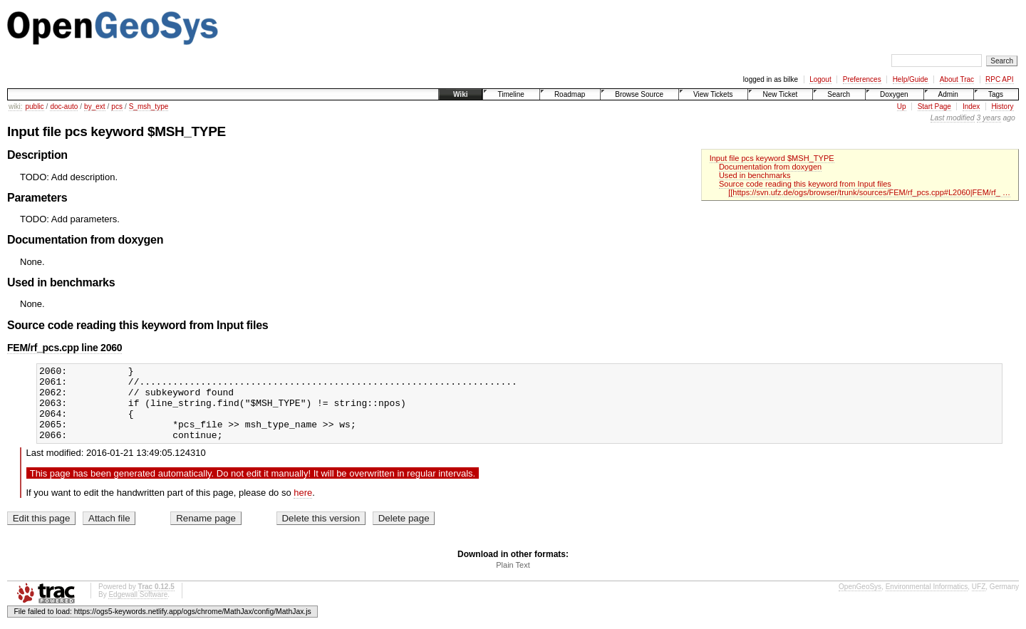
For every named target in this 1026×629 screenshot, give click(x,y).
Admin (948, 94)
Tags (995, 94)
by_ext (94, 106)
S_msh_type (149, 106)
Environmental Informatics (927, 601)
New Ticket (779, 94)
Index (971, 106)
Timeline (510, 94)
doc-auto (64, 106)
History (1002, 106)
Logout (820, 79)
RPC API (999, 79)
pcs (117, 106)
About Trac (957, 79)
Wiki (460, 94)
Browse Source (639, 94)
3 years (989, 118)
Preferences (862, 79)
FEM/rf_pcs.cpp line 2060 (64, 347)
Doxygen (894, 94)
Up (901, 106)
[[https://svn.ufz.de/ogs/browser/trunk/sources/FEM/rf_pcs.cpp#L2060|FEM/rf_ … (869, 192)
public (34, 106)
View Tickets (712, 94)
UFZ (978, 601)
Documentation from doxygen (770, 166)
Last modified (953, 118)
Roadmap (569, 94)
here (303, 507)
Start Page (934, 106)
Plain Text (513, 580)
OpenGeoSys (860, 601)
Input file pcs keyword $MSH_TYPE (772, 158)
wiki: (15, 106)
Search (838, 94)
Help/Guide (910, 79)
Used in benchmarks (755, 175)
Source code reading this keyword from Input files (805, 184)
